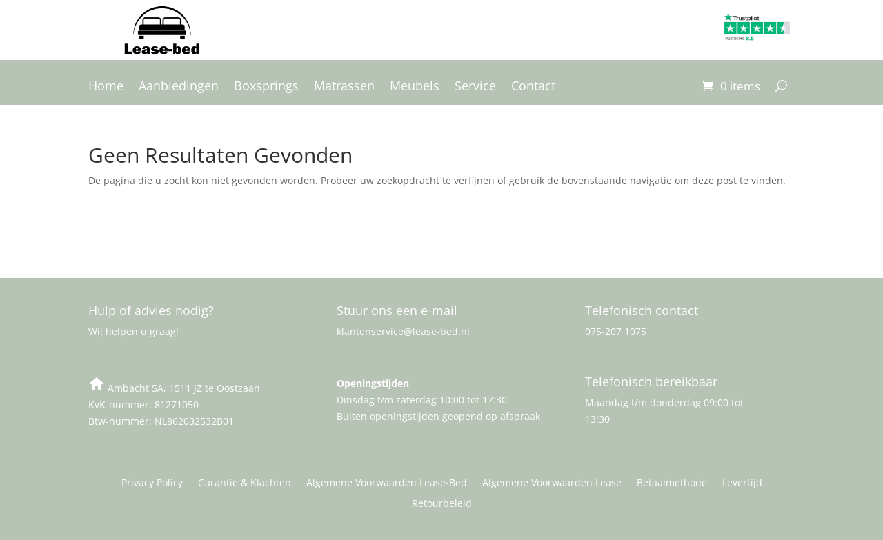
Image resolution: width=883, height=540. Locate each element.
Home (105, 87)
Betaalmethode (672, 483)
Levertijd (742, 483)
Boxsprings (266, 87)
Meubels (414, 87)
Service (475, 87)
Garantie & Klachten (244, 483)
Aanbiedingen (179, 87)
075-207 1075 (615, 331)
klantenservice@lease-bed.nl (403, 331)
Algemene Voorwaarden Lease (552, 483)
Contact (533, 87)
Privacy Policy (152, 483)
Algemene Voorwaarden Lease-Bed (386, 483)
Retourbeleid (442, 504)
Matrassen (344, 87)
